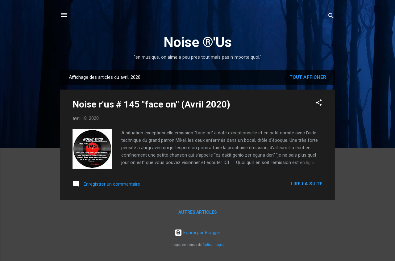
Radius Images (213, 245)
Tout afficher (307, 77)
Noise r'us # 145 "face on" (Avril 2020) (151, 104)
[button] (318, 103)
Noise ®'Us (198, 42)
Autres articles (197, 212)
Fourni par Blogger (197, 232)
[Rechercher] (331, 16)
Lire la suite (306, 184)
